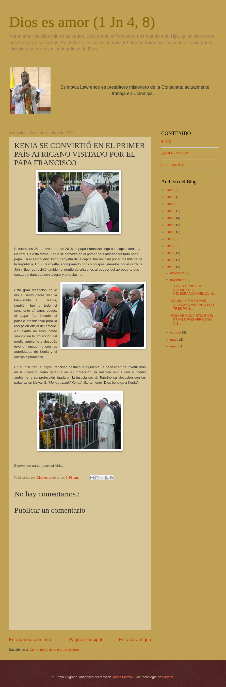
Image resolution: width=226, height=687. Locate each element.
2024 (170, 204)
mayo (174, 339)
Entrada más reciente (30, 639)
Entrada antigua (135, 639)
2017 (170, 253)
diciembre (177, 273)
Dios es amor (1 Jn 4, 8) (82, 21)
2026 (170, 190)
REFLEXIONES (172, 165)
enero (175, 346)
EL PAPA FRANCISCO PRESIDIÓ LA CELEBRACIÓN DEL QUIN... (192, 290)
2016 (170, 260)
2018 (170, 246)
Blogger (167, 677)
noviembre (178, 280)
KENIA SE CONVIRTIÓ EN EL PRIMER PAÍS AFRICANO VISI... (191, 319)
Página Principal (85, 639)
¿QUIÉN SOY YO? (175, 153)
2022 (170, 218)
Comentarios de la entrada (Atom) (54, 650)
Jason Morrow (122, 677)
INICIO (166, 141)
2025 (170, 197)
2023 (170, 211)
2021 (170, 225)
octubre (176, 332)
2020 (170, 232)
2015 (170, 267)
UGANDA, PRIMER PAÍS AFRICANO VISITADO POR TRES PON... (191, 304)
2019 (170, 239)
